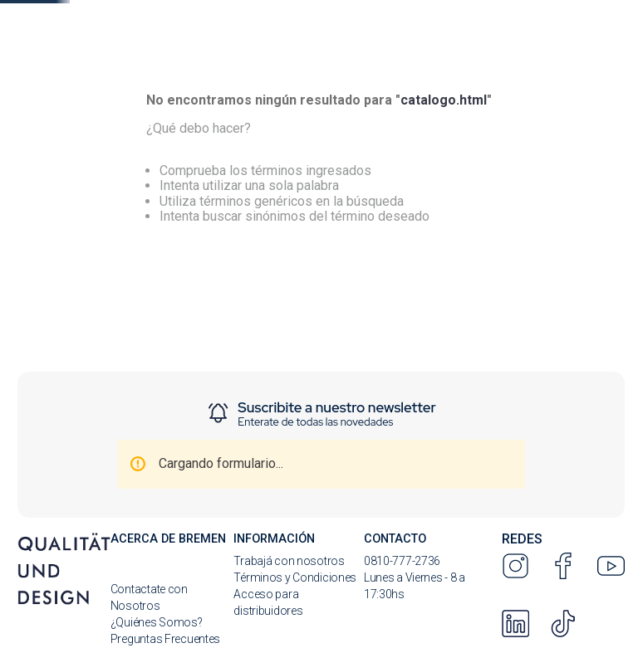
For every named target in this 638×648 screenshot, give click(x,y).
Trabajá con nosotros (288, 561)
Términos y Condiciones (294, 577)
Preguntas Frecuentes (165, 639)
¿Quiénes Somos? (156, 622)
